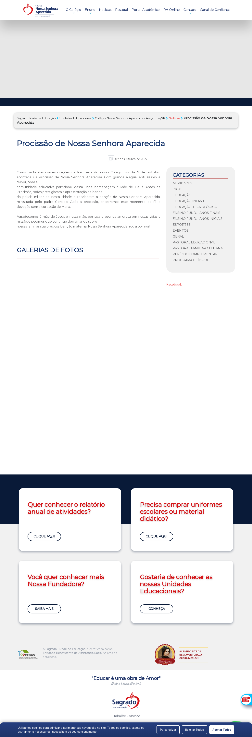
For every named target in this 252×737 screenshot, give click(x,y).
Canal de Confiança (215, 10)
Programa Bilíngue (191, 260)
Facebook (174, 284)
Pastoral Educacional (194, 242)
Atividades (182, 183)
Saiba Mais (44, 609)
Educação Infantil (190, 201)
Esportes (182, 225)
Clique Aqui (44, 536)
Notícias (105, 10)
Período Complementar (195, 254)
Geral (178, 236)
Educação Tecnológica (195, 207)
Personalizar (168, 729)
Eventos (181, 230)
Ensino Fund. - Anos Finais (196, 213)
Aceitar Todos (221, 729)
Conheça (156, 609)
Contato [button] (189, 10)
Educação (182, 195)
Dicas (178, 189)
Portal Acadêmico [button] (146, 10)
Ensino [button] (90, 10)
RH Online (171, 10)
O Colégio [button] (73, 10)
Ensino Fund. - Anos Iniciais (197, 219)
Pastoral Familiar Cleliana (198, 248)
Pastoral (121, 10)
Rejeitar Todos (194, 729)
